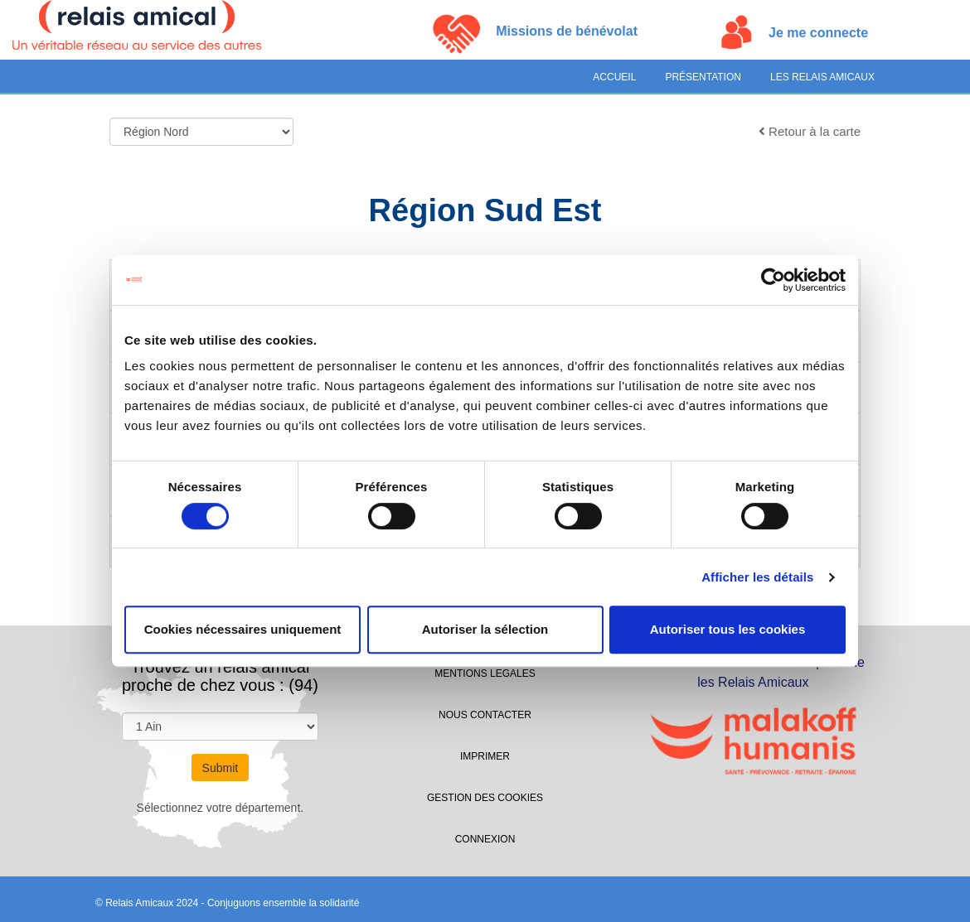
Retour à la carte (810, 131)
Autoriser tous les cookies (728, 629)
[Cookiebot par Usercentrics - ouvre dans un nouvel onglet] (773, 280)
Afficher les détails (757, 577)
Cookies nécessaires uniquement (243, 629)
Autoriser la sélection (485, 629)
